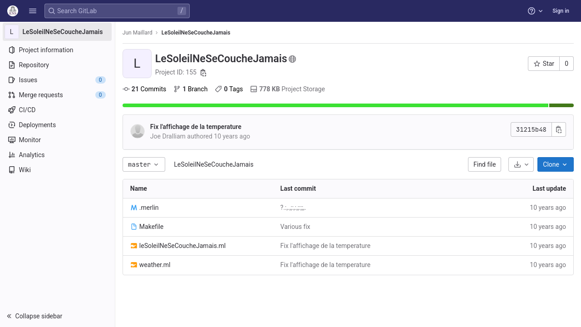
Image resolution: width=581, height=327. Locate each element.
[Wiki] (58, 170)
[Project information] (58, 50)
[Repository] (58, 65)
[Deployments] (58, 125)
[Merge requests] (58, 95)
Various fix (296, 226)
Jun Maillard (138, 33)
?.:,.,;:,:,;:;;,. (294, 207)
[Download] (521, 164)
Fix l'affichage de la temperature (196, 126)
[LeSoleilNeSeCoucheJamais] (58, 32)
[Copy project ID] (204, 72)
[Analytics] (58, 155)
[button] (32, 11)
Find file (484, 164)
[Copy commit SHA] (558, 129)
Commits (145, 89)
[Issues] (58, 80)
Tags (230, 89)
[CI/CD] (58, 110)
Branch (191, 89)
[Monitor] (58, 140)
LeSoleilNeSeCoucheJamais (214, 164)
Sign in (560, 11)
